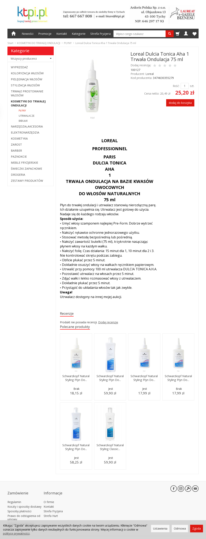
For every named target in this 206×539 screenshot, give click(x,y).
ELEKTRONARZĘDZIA (25, 132)
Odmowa (180, 528)
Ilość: (176, 86)
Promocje (45, 34)
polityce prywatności (16, 533)
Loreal (149, 74)
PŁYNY (22, 110)
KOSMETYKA (19, 138)
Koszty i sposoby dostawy (24, 501)
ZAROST (16, 144)
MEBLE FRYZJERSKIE (24, 162)
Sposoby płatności (19, 506)
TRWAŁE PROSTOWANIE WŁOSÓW (27, 93)
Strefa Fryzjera (100, 34)
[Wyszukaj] (170, 33)
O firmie (49, 497)
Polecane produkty (77, 327)
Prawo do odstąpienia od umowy (23, 512)
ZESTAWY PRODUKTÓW (27, 181)
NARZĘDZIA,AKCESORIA (27, 126)
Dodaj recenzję (108, 323)
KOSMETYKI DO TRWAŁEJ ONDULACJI (28, 103)
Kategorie (78, 34)
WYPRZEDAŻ (19, 67)
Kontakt (61, 34)
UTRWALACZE (26, 115)
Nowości (27, 34)
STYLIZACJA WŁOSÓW (25, 85)
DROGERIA (18, 175)
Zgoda (196, 528)
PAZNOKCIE (19, 156)
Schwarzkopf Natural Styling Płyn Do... (76, 381)
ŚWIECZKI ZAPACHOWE (26, 168)
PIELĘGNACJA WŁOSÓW (26, 79)
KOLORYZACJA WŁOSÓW (27, 73)
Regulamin (14, 497)
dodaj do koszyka (180, 103)
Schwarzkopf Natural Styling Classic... (110, 450)
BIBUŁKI (23, 120)
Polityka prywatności (20, 519)
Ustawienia (160, 528)
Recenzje (68, 313)
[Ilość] (185, 86)
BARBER (16, 150)
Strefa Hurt (51, 511)
